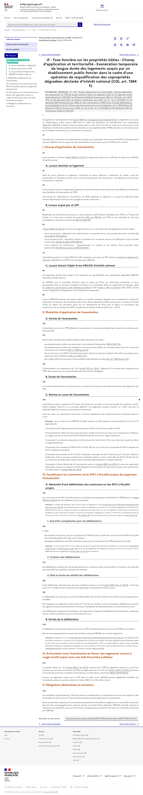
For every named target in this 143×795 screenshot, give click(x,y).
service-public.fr (93, 776)
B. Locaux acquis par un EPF (20, 68)
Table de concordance (46, 739)
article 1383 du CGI (71, 469)
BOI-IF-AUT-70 (114, 344)
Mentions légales (31, 787)
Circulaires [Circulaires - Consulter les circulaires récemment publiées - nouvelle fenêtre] (76, 742)
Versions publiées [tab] (12, 49)
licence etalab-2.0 (50, 792)
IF (29, 30)
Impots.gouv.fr (77, 757)
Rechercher (80, 24)
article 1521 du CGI (88, 368)
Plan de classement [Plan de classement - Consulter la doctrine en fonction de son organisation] (21, 18)
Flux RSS (41, 735)
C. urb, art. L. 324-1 (84, 260)
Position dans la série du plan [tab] (17, 44)
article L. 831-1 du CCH (118, 670)
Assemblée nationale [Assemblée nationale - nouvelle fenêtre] (79, 735)
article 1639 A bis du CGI (115, 585)
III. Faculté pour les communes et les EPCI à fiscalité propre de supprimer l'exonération (21, 86)
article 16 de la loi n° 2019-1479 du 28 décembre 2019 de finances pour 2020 (94, 638)
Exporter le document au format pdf (115, 38)
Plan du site (43, 787)
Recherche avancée (102, 24)
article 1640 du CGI (64, 549)
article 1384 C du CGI (76, 667)
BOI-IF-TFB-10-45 (131, 515)
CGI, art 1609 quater (77, 350)
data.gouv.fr (128, 776)
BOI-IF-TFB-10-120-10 (119, 672)
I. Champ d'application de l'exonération (18, 61)
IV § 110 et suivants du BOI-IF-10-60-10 (72, 247)
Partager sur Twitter (121, 45)
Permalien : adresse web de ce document (127, 38)
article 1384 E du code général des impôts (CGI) (93, 119)
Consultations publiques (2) (42, 18)
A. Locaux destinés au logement (22, 65)
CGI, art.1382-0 (82, 515)
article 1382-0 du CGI (52, 648)
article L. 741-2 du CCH (108, 287)
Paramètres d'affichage (80, 787)
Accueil (7, 18)
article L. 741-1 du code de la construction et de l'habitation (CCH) (90, 286)
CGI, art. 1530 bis (76, 356)
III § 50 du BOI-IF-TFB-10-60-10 (69, 242)
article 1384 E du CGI (74, 157)
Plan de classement (19, 30)
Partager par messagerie (134, 45)
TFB (34, 30)
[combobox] (42, 24)
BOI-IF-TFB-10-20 (83, 220)
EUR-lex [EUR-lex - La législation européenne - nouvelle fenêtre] (75, 749)
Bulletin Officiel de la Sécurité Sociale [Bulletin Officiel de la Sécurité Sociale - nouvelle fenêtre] (85, 739)
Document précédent (51, 54)
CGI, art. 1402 (92, 217)
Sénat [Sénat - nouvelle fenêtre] (75, 760)
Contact (7, 739)
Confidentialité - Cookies (59, 787)
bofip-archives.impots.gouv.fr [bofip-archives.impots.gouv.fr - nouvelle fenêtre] (48, 746)
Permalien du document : (49, 718)
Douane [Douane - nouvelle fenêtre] (75, 746)
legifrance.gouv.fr (112, 776)
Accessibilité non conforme (13, 787)
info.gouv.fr (77, 776)
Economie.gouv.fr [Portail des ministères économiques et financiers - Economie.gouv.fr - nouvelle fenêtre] (78, 753)
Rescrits (59, 18)
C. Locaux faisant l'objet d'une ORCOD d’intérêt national (22, 73)
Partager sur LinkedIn (127, 45)
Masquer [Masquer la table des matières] (12, 55)
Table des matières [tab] (13, 39)
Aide (5, 735)
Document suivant (128, 54)
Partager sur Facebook (115, 45)
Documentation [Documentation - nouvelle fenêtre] (44, 742)
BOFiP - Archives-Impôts (74, 18)
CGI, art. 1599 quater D (116, 359)
